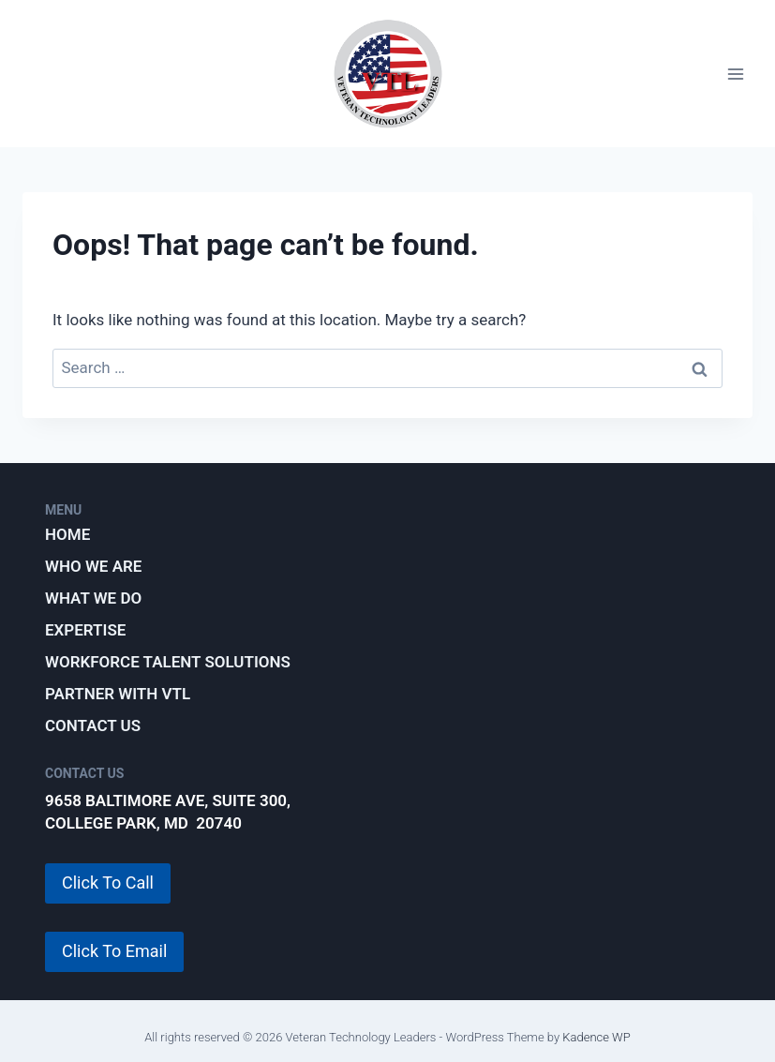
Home (67, 534)
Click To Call (108, 882)
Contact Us (93, 725)
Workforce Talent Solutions (168, 661)
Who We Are (93, 566)
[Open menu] (735, 73)
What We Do (93, 598)
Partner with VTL (117, 693)
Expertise (85, 630)
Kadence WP (596, 1037)
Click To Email (114, 951)
